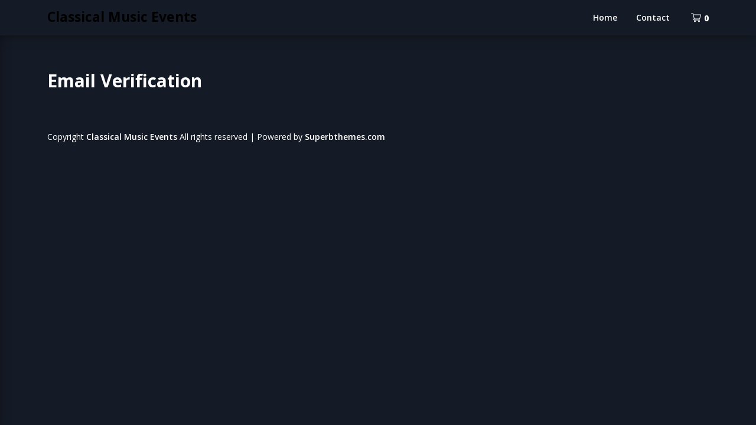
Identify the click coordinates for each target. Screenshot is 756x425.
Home (605, 17)
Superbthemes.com (345, 136)
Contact (653, 17)
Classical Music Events (122, 16)
